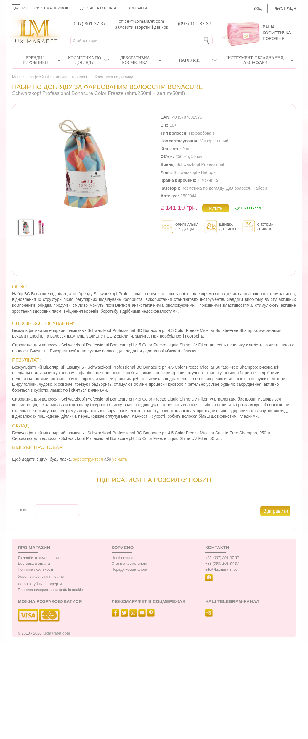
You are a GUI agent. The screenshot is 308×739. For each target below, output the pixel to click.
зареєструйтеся (88, 459)
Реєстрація (285, 9)
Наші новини (123, 558)
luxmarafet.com (56, 633)
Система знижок (51, 8)
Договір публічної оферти (40, 584)
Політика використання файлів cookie (50, 590)
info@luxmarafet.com (222, 569)
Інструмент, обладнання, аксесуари (255, 60)
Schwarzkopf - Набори (195, 172)
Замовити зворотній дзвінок (141, 27)
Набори (259, 188)
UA (15, 9)
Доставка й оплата (34, 563)
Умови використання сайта (41, 577)
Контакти (137, 8)
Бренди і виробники (35, 60)
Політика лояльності (35, 569)
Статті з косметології (129, 563)
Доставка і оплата (98, 8)
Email (22, 510)
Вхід (258, 9)
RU (24, 8)
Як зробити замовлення (38, 558)
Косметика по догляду (84, 60)
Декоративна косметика (135, 60)
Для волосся (238, 188)
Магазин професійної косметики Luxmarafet (49, 77)
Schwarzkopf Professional (200, 164)
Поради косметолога (129, 569)
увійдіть (119, 459)
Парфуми (189, 60)
